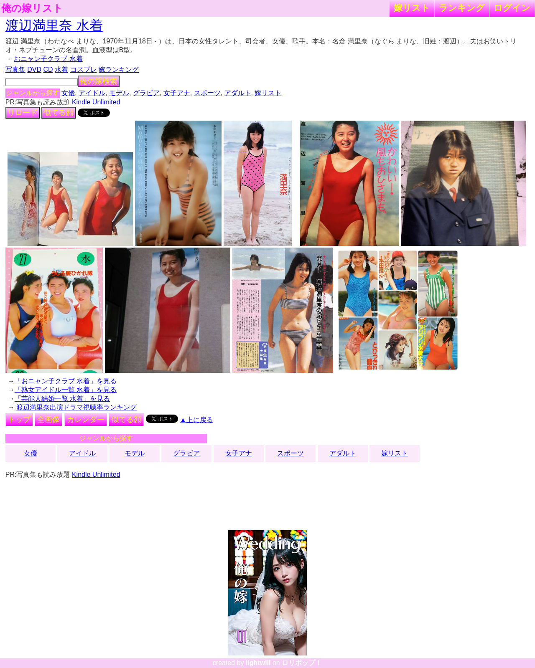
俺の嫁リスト (32, 8)
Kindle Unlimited (96, 102)
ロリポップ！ (302, 662)
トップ (19, 419)
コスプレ (83, 69)
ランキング (462, 8)
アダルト (237, 92)
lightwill (258, 662)
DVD (34, 69)
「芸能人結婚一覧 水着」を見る (62, 398)
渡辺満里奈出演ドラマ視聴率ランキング (76, 407)
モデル (119, 92)
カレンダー (85, 419)
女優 (68, 92)
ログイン (512, 8)
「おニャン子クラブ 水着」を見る (66, 381)
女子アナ (176, 92)
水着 (61, 69)
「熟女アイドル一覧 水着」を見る (66, 389)
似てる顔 (58, 113)
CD (48, 69)
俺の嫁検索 (98, 81)
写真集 (15, 69)
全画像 (48, 419)
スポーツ (207, 92)
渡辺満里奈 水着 (54, 25)
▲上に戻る (196, 419)
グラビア (146, 92)
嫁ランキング (119, 69)
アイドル (92, 92)
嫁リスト (412, 8)
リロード (23, 113)
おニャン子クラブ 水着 (48, 58)
